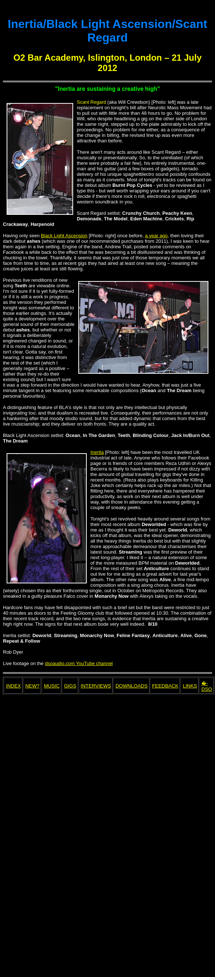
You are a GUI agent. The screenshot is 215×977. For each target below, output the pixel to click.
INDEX (13, 686)
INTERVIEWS (96, 686)
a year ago (156, 235)
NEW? (32, 686)
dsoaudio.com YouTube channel (79, 663)
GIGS (70, 686)
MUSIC (52, 686)
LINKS (190, 686)
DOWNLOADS (131, 686)
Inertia (97, 452)
